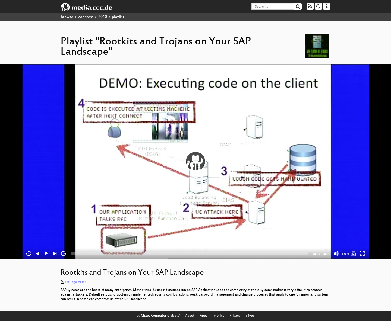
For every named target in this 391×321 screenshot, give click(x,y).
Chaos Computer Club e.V (160, 316)
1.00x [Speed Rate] (345, 253)
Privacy (234, 316)
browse (67, 17)
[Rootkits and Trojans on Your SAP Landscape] (353, 253)
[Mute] (336, 253)
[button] (195, 161)
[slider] (189, 253)
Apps (203, 316)
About (189, 316)
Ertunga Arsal (75, 282)
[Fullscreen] (362, 253)
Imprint (218, 316)
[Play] (46, 253)
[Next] (55, 253)
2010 (102, 17)
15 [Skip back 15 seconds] (29, 253)
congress (85, 17)
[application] (195, 161)
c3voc (250, 316)
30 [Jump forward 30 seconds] (63, 253)
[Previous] (37, 253)
